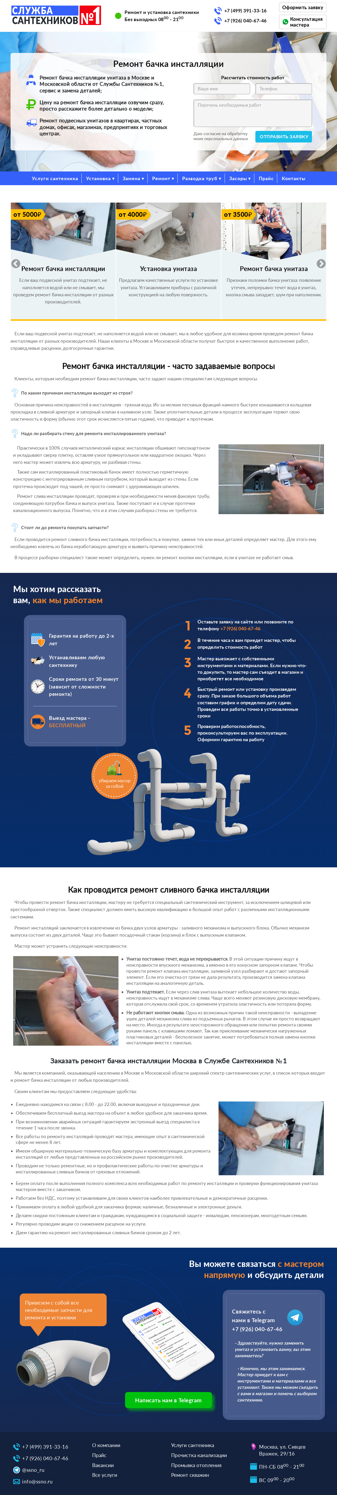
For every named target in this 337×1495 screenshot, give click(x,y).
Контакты (293, 178)
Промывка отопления (196, 1465)
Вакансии (103, 1465)
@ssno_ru (33, 1470)
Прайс (266, 178)
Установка (98, 178)
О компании (106, 1445)
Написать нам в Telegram (168, 1400)
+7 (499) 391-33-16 (245, 10)
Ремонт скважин (190, 1475)
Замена (131, 178)
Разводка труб (199, 178)
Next (318, 261)
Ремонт (161, 178)
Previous (13, 261)
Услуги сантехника (55, 178)
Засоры (238, 178)
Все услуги (104, 1475)
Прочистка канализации (199, 1455)
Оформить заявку (303, 7)
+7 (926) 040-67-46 (245, 20)
